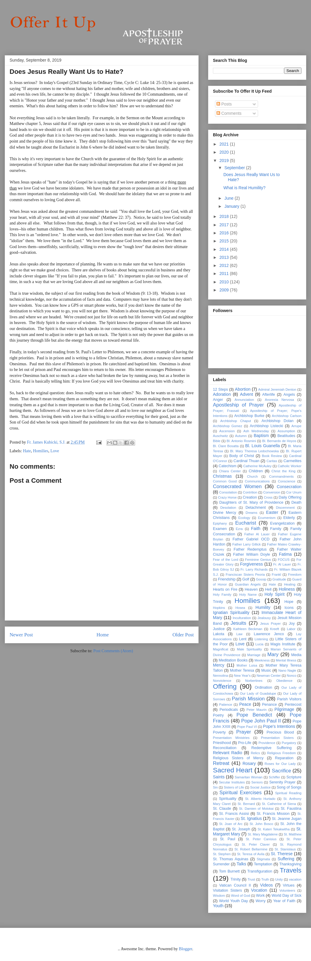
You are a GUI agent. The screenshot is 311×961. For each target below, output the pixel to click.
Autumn (241, 436)
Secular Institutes (232, 782)
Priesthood (222, 743)
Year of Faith (284, 901)
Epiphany (220, 523)
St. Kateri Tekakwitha (273, 829)
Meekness (262, 660)
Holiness (287, 589)
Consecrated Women (237, 486)
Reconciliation (224, 748)
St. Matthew (292, 834)
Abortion (243, 389)
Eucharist (245, 523)
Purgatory (289, 743)
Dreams (251, 512)
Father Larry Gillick (246, 544)
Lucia (259, 644)
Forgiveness (251, 564)
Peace (245, 704)
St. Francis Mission (273, 814)
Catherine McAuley (257, 466)
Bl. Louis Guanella (262, 445)
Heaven (251, 589)
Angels (289, 394)
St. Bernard (246, 804)
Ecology (244, 518)
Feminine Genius (258, 559)
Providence (266, 743)
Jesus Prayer (270, 623)
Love (55, 451)
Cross (268, 497)
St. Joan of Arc (231, 824)
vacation (295, 879)
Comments (229, 113)
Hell (268, 589)
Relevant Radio (227, 752)
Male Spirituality (249, 649)
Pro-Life (244, 743)
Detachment (256, 507)
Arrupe (296, 426)
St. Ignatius (251, 818)
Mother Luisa (247, 665)
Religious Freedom (281, 753)
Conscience (286, 481)
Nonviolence (222, 680)
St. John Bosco (261, 824)
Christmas (222, 476)
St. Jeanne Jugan (286, 819)
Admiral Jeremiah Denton (277, 389)
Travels (290, 870)
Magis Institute (282, 644)
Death (296, 502)
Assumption (286, 431)
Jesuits (238, 623)
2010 (224, 281)
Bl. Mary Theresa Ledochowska (254, 451)
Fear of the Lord (225, 559)
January (232, 206)
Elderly (289, 518)
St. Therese (282, 853)
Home (103, 635)
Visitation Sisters (227, 890)
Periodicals (228, 710)
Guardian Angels (248, 584)
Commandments (281, 476)
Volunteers (287, 890)
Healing (289, 584)
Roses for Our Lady (280, 764)
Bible (216, 441)
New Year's (242, 675)
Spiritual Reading (288, 793)
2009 (224, 290)
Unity (279, 879)
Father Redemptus (250, 549)
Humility (262, 607)
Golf (245, 579)
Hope (288, 602)
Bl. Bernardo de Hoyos (279, 441)
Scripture (293, 777)
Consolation (228, 492)
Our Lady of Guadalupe (258, 693)
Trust (251, 879)
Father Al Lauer (257, 534)
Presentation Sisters (277, 738)
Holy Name (248, 594)
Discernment (285, 507)
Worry (261, 901)
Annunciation (244, 399)
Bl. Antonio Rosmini (241, 441)
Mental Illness (286, 660)
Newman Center (269, 675)
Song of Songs (289, 787)
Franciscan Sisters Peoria (245, 574)
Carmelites (292, 461)
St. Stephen (222, 854)
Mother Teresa (242, 670)
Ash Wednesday (256, 431)
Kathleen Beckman (247, 629)
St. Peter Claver (256, 844)
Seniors (257, 782)
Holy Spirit (275, 594)
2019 (224, 160)
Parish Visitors (289, 699)
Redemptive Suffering (271, 748)
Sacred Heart (232, 770)
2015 (224, 241)
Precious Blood (280, 732)
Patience (225, 704)
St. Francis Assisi (234, 814)
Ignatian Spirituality (231, 612)
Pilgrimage (284, 709)
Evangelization (282, 523)
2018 (224, 216)
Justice (219, 629)
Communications (257, 481)
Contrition (250, 492)
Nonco (291, 675)
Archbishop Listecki (266, 426)
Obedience (284, 680)
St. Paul (227, 839)
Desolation (228, 507)
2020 (224, 152)
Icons (289, 608)
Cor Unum (293, 492)
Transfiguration (259, 871)
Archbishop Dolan (277, 421)
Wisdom (219, 895)
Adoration (222, 394)
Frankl (276, 574)
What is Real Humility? (244, 187)
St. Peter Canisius (261, 839)
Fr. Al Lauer (282, 564)
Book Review (272, 456)
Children (256, 471)
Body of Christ (241, 456)
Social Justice (260, 787)
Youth (218, 905)
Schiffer (274, 777)
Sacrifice (281, 771)
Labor (291, 629)
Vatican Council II (235, 885)
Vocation (259, 890)
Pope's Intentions (279, 726)
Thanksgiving (290, 864)
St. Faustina (291, 808)
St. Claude (222, 808)
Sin (215, 787)
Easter (272, 512)
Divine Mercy (224, 513)
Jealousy (264, 618)
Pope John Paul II (261, 721)
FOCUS (283, 559)
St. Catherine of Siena (279, 804)
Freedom (294, 574)
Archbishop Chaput (235, 421)
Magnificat (220, 649)
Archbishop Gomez (227, 426)
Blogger (185, 949)
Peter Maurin (256, 709)
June (229, 198)
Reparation (284, 758)
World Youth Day (233, 901)
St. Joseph (241, 829)
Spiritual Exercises (240, 792)
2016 (224, 232)
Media (296, 655)
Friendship (227, 579)
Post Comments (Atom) (113, 651)
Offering (225, 686)
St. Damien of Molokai (256, 808)
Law (239, 634)
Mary (272, 654)
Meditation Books (233, 660)
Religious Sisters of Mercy (238, 758)
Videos (266, 885)
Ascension (227, 431)
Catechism (228, 466)
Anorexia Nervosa (279, 399)
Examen (220, 529)
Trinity (236, 879)
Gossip (261, 579)
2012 (224, 265)
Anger (218, 400)
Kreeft (274, 629)
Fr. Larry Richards (254, 569)
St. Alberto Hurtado (260, 798)
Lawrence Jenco (269, 634)
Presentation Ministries (231, 738)
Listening (261, 639)
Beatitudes (286, 436)
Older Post (183, 635)
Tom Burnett (229, 871)
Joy (292, 623)
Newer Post (21, 635)
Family (275, 529)
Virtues (289, 885)
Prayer (243, 732)
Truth (265, 879)
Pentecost (293, 704)
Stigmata (263, 859)
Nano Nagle (287, 670)
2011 (224, 273)
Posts (224, 104)
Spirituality (227, 799)
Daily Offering (290, 497)
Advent (246, 394)
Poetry (218, 715)
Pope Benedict (254, 715)
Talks (241, 863)
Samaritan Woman (249, 777)
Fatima (285, 554)
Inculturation (242, 618)
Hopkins (219, 607)
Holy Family (222, 594)
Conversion (271, 492)
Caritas (271, 461)
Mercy (218, 665)
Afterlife (268, 394)
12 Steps (220, 389)
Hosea (240, 607)
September (235, 167)
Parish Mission (248, 699)
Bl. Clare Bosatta (226, 446)
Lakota (218, 634)
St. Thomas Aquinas (230, 859)
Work (260, 895)
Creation (250, 497)
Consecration (289, 486)
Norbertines (254, 680)
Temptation (263, 864)
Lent (243, 639)
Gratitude (279, 579)
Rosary (249, 763)
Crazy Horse (227, 497)
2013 (224, 257)
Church (252, 476)
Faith (255, 528)
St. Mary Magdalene (263, 834)
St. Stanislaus (285, 849)
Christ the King (283, 471)
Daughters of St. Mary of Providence (251, 502)
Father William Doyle (251, 554)
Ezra (239, 529)
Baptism (261, 435)
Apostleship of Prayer (238, 405)
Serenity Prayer (282, 782)
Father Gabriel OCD (251, 539)
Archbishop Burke (249, 416)
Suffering (286, 858)
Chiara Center (230, 471)
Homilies (40, 451)
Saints (219, 776)
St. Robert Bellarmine (251, 849)
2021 (224, 144)
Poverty (219, 732)
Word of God (240, 895)
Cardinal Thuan (247, 461)
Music (266, 670)
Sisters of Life (234, 787)
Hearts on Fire (225, 589)
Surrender (221, 864)
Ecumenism (266, 518)
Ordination (263, 687)
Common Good (225, 481)
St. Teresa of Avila (250, 854)
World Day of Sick (286, 895)
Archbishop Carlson (286, 416)
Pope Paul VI (247, 726)
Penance (269, 704)
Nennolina (220, 675)
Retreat (221, 763)
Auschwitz (220, 436)
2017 (224, 224)
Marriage (253, 655)
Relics (255, 753)
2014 (224, 249)
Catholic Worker (289, 466)
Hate (27, 451)
